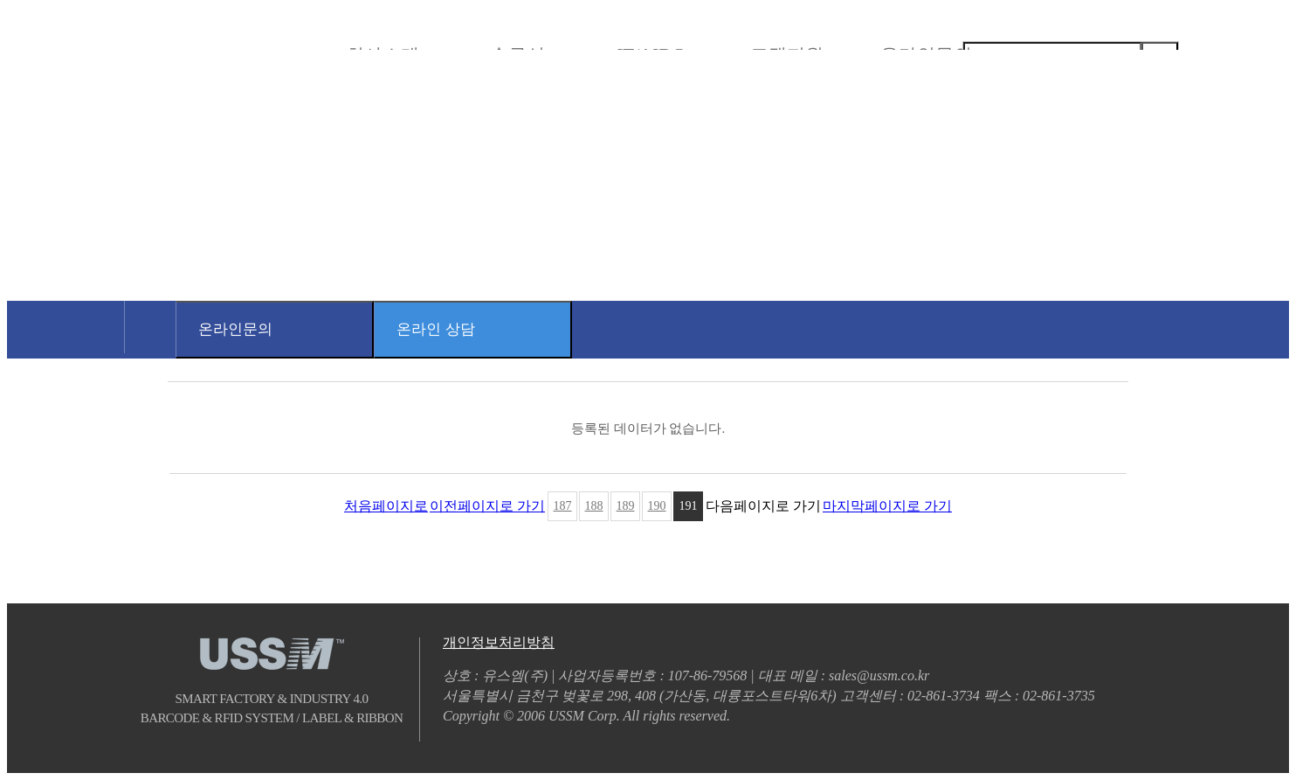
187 (563, 505)
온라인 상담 (435, 329)
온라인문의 (235, 329)
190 (657, 505)
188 (594, 505)
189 (626, 505)
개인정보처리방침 (499, 642)
